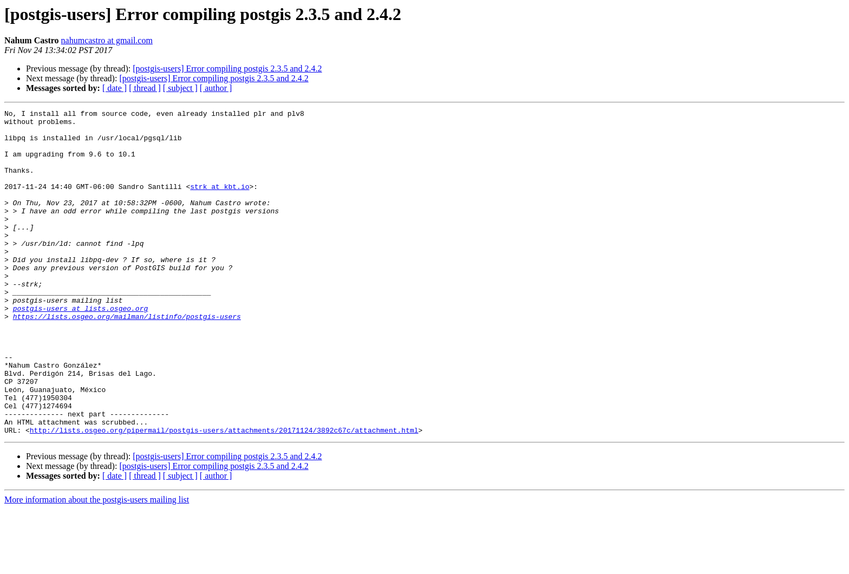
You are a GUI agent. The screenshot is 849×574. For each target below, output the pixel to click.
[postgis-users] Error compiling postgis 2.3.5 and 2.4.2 (227, 68)
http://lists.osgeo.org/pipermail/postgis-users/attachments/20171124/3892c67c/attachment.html (224, 495)
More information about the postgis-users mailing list (96, 564)
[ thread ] (145, 88)
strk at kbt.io (219, 202)
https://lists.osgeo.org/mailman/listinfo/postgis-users (127, 358)
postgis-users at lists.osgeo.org (80, 349)
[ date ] (114, 88)
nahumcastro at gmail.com (107, 40)
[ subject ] (180, 88)
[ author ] (216, 88)
